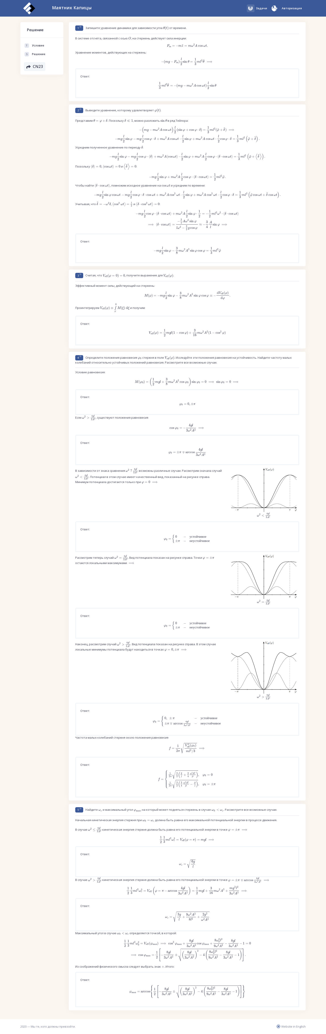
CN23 (34, 66)
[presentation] (166, 28)
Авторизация (292, 8)
